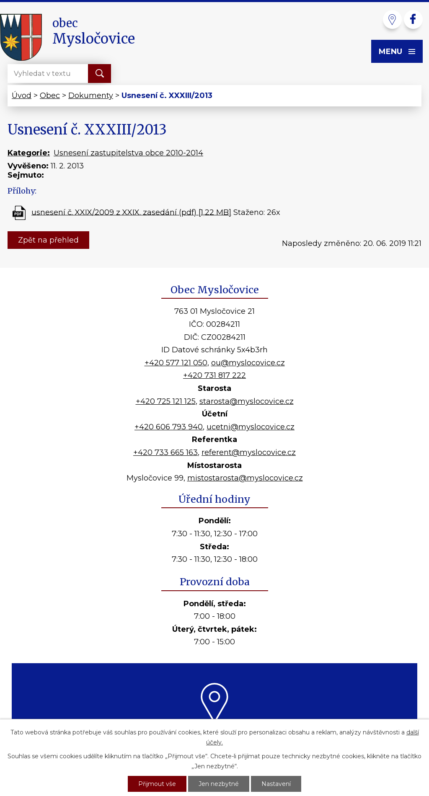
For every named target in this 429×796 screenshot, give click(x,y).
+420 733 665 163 (165, 452)
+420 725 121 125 (166, 401)
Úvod (21, 95)
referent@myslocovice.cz (249, 452)
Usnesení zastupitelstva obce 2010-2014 (128, 153)
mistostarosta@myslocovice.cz (245, 478)
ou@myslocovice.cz (248, 362)
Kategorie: (29, 153)
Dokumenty (90, 95)
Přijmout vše (157, 784)
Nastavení (276, 784)
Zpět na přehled (48, 240)
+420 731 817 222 (214, 375)
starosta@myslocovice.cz (246, 401)
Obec (50, 95)
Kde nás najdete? (215, 733)
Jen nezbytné (219, 784)
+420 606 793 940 (168, 427)
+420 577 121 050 (176, 362)
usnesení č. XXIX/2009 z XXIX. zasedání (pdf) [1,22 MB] (131, 212)
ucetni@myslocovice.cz (251, 427)
